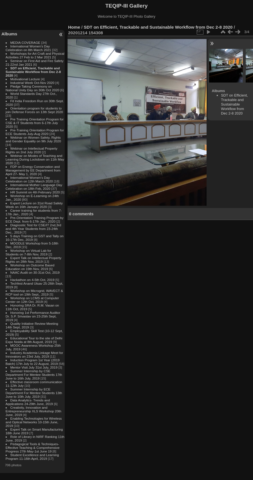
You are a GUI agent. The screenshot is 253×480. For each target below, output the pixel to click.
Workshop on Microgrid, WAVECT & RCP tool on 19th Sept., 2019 (34, 292)
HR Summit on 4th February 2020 (35, 192)
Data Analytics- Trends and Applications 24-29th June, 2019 (29, 402)
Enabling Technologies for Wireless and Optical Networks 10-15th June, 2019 (34, 422)
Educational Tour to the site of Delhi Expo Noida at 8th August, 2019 (34, 340)
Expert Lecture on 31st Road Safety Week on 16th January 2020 (34, 205)
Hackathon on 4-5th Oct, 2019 (32, 280)
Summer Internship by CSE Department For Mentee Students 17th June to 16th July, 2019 (34, 374)
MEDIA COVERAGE (25, 42)
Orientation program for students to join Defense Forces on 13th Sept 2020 (34, 110)
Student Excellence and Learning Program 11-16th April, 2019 (32, 456)
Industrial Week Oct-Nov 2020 (32, 82)
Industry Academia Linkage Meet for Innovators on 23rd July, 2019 (34, 354)
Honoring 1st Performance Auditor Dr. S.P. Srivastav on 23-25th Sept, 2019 (33, 316)
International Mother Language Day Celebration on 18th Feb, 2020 (34, 186)
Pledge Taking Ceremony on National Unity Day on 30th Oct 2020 (32, 88)
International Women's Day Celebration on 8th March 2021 (28, 48)
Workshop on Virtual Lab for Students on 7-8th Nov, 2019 (28, 252)
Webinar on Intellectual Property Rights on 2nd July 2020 (31, 150)
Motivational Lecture (25, 79)
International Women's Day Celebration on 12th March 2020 (29, 179)
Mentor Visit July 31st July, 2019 (34, 367)
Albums (9, 33)
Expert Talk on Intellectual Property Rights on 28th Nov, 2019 (33, 259)
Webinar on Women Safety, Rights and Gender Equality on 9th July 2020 (33, 139)
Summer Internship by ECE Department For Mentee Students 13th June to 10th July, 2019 (34, 392)
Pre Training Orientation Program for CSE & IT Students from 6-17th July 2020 (35, 122)
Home (74, 27)
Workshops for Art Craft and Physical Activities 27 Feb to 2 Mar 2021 (35, 55)
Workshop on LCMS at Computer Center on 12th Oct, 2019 (32, 299)
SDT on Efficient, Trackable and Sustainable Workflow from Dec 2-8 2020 (33, 71)
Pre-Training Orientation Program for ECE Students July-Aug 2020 (35, 132)
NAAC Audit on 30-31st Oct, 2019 (35, 272)
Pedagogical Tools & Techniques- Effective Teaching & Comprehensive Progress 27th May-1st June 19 (33, 447)
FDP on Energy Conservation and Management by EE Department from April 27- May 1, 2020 (33, 170)
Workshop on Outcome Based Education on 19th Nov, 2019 (30, 267)
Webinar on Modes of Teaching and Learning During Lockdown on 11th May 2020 (35, 159)
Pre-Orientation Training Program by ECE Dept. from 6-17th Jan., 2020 (35, 219)
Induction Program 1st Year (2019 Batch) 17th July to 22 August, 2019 (33, 361)
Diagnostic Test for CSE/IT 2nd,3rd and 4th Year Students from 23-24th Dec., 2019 (33, 228)
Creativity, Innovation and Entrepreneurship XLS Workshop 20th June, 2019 (33, 411)
